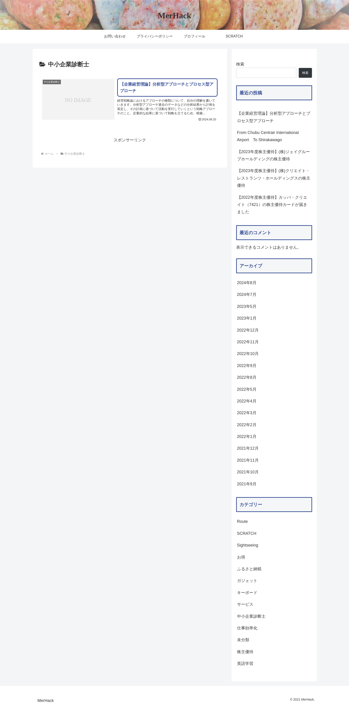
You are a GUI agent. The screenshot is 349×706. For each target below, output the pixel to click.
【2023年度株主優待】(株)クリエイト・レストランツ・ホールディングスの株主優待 (273, 178)
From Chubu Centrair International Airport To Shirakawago (268, 136)
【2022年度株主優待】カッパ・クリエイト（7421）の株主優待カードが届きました (272, 204)
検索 (240, 64)
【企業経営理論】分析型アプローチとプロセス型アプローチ (273, 117)
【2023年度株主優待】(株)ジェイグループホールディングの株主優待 (273, 155)
